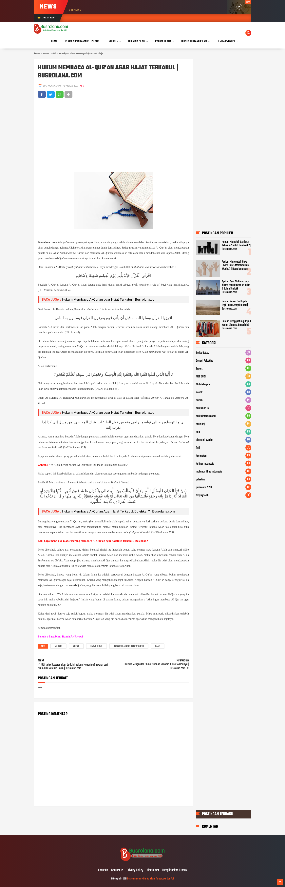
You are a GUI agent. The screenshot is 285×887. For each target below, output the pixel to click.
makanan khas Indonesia (209, 471)
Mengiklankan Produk (174, 870)
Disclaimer (152, 870)
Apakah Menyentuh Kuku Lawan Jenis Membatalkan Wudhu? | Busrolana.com (235, 265)
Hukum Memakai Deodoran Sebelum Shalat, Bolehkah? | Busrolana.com (236, 245)
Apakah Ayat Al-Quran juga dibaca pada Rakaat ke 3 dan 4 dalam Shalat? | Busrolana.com (236, 287)
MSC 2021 (201, 376)
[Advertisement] (113, 132)
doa (198, 432)
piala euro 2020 (204, 487)
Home (54, 41)
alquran (58, 646)
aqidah (76, 646)
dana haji (200, 424)
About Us (103, 870)
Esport (199, 368)
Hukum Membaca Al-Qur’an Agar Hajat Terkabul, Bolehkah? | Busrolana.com (118, 511)
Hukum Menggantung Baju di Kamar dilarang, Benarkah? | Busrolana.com (236, 325)
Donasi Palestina (204, 360)
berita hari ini (202, 408)
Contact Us (117, 870)
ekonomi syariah (204, 440)
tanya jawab (202, 495)
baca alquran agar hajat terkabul (129, 646)
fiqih (198, 448)
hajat (157, 646)
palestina (200, 479)
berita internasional (206, 416)
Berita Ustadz (202, 352)
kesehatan (201, 455)
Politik (199, 392)
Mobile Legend (203, 384)
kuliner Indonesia (205, 463)
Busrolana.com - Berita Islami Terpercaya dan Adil (150, 879)
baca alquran (96, 646)
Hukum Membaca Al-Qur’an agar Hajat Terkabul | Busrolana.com (108, 72)
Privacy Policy (135, 870)
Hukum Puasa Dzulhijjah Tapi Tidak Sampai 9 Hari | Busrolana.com (235, 305)
